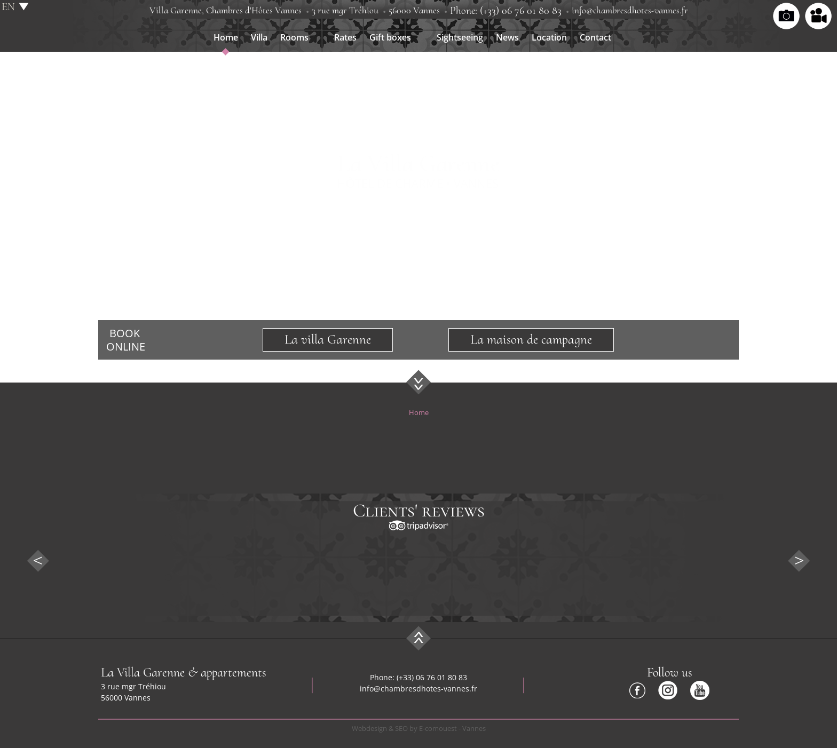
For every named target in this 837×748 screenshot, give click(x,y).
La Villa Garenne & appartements (183, 672)
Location (549, 37)
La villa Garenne (328, 339)
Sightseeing (460, 37)
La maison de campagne (531, 339)
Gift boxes (390, 37)
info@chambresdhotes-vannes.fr (630, 10)
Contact (595, 37)
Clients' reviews (419, 510)
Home (226, 37)
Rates (345, 37)
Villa (259, 37)
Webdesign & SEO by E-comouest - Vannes (419, 728)
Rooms (294, 37)
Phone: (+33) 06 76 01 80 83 (506, 10)
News (507, 37)
